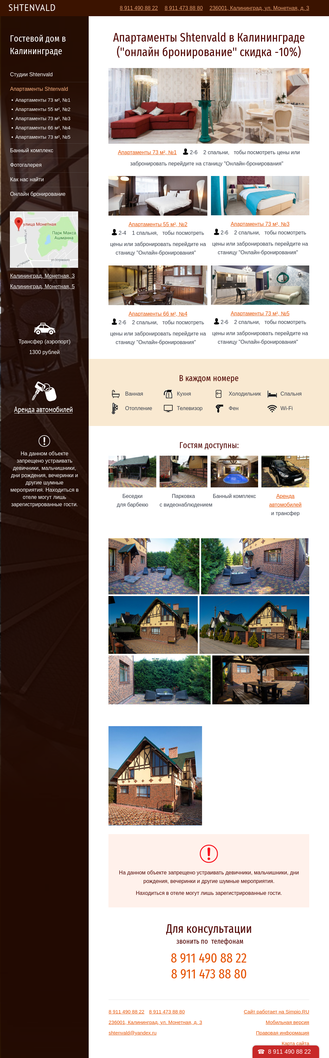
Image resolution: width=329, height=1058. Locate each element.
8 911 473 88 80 (183, 8)
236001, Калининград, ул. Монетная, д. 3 (259, 8)
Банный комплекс (31, 150)
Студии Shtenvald (31, 74)
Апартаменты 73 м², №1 (42, 100)
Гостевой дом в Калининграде (38, 44)
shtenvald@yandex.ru (132, 1033)
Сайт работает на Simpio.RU (276, 1011)
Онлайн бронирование (37, 194)
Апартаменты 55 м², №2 (42, 109)
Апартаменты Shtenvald (39, 89)
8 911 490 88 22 (139, 8)
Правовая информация (282, 1033)
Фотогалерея (26, 165)
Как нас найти (27, 179)
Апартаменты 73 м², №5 (42, 137)
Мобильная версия (287, 1022)
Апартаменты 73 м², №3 (42, 118)
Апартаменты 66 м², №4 (42, 127)
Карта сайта (295, 1043)
